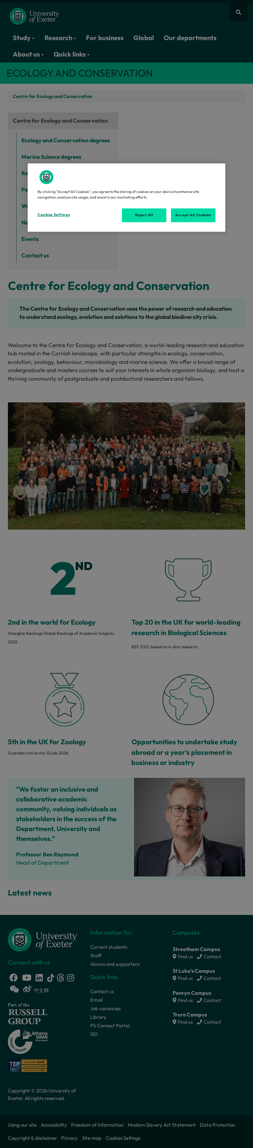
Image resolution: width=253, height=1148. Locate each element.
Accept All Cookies (193, 215)
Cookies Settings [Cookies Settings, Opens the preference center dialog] (54, 214)
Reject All (144, 215)
